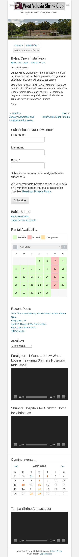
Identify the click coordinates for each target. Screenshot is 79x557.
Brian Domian (39, 63)
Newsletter (33, 45)
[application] (39, 384)
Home (18, 45)
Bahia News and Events (23, 220)
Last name (17, 147)
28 (31, 493)
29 (39, 493)
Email (15, 160)
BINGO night (17, 331)
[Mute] (58, 396)
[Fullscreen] (63, 396)
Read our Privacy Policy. (36, 191)
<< (16, 466)
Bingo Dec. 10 (18, 320)
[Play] (15, 396)
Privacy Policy (56, 551)
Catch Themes (46, 554)
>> (63, 466)
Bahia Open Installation (23, 327)
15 (39, 485)
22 (39, 489)
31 (31, 476)
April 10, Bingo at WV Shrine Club (28, 324)
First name (18, 134)
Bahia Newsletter (20, 216)
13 (23, 485)
